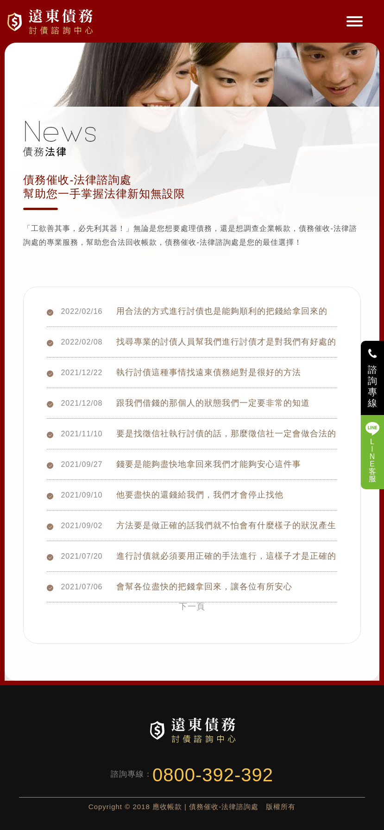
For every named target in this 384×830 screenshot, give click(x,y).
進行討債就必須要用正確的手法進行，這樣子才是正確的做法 (226, 554)
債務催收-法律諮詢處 (51, 21)
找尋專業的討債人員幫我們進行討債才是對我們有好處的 (226, 340)
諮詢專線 (373, 386)
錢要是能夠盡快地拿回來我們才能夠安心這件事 (208, 463)
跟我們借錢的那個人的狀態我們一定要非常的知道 (213, 401)
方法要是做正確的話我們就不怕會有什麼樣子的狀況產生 (226, 524)
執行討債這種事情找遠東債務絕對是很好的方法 (208, 371)
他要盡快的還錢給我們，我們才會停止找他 (199, 493)
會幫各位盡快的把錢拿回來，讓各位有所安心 (204, 585)
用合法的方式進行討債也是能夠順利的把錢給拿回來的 (221, 309)
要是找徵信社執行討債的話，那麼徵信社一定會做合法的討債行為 (226, 432)
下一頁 (192, 606)
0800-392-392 (212, 775)
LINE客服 (373, 460)
